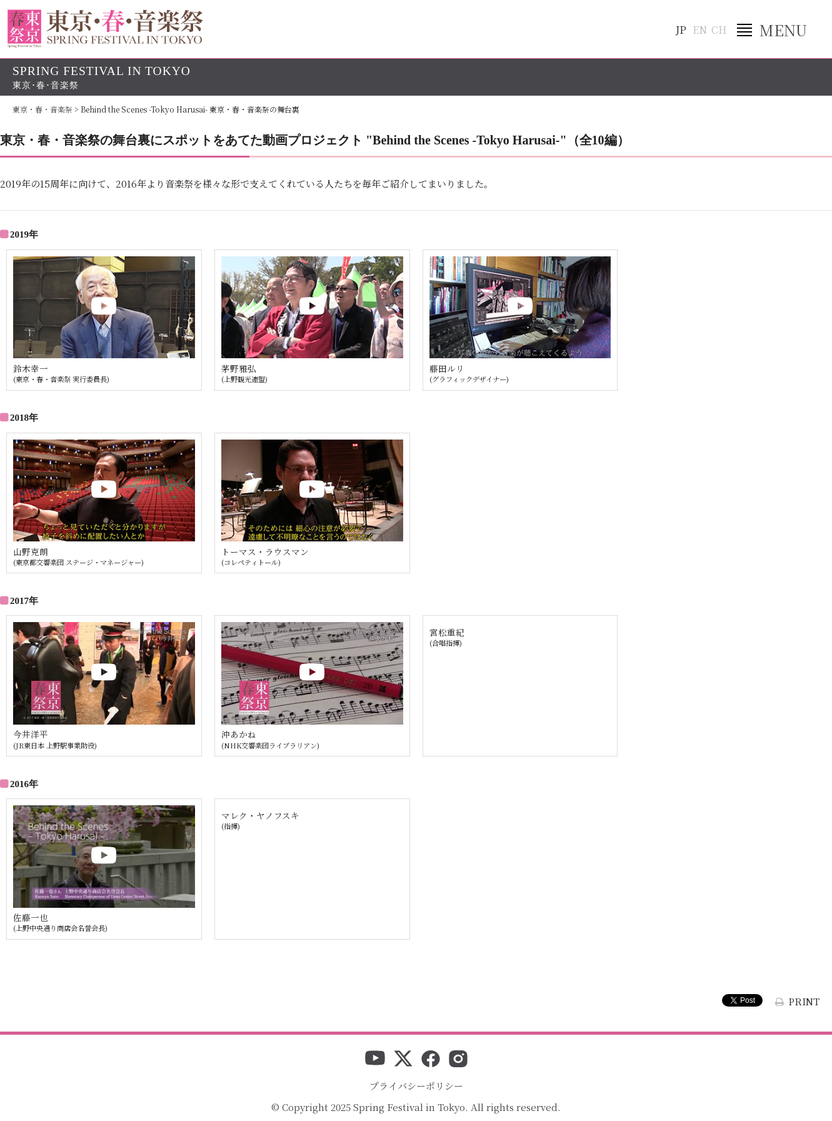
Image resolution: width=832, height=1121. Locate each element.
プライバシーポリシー (416, 1085)
